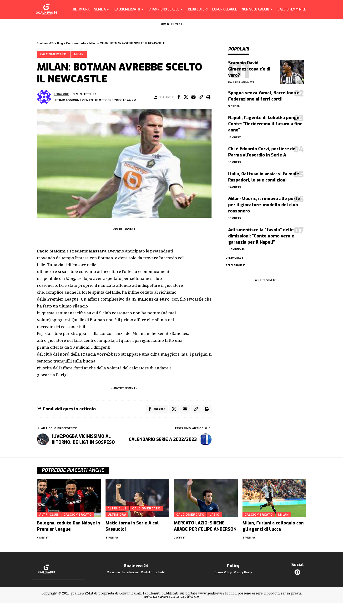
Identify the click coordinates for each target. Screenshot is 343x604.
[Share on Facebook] (178, 97)
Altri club (49, 515)
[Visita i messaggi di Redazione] (44, 98)
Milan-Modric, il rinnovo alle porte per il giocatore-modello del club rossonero (264, 201)
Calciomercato (54, 54)
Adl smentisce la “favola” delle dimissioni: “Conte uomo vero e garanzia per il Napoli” (261, 232)
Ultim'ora (117, 515)
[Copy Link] (200, 97)
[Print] (208, 97)
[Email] (193, 97)
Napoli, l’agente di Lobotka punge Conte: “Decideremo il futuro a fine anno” (265, 120)
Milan (80, 54)
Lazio (216, 515)
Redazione (62, 94)
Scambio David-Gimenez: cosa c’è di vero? (249, 65)
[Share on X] (186, 97)
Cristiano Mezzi (245, 78)
